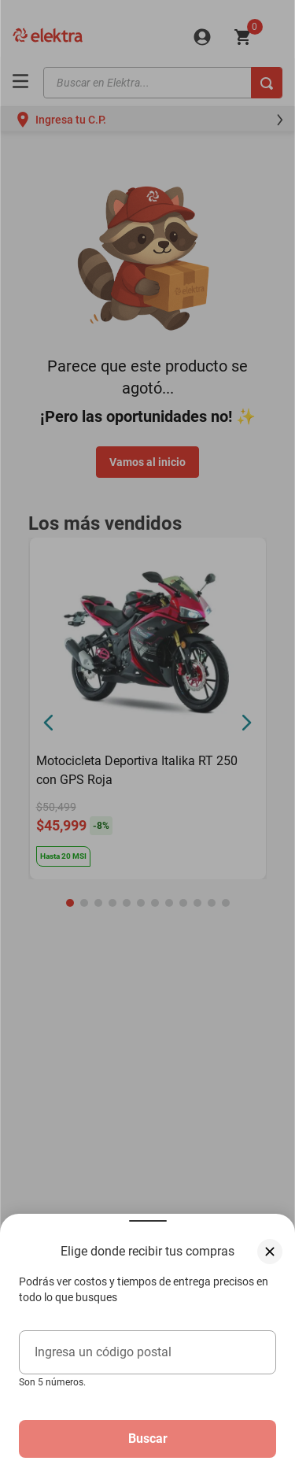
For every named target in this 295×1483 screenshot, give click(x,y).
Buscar (148, 1438)
